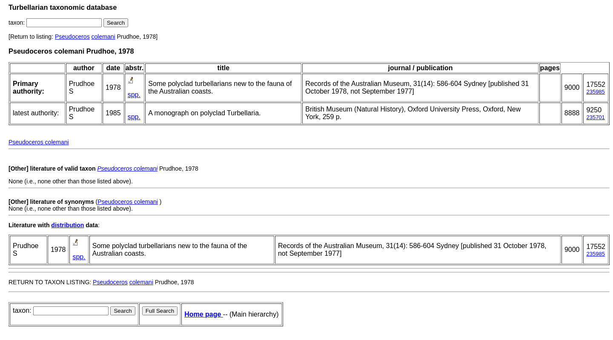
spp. (134, 94)
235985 (595, 92)
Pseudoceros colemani (39, 142)
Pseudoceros (72, 36)
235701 (595, 117)
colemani (103, 36)
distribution (67, 225)
